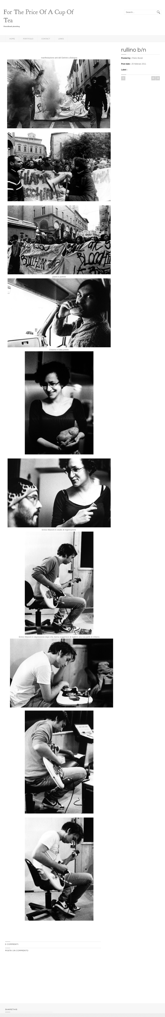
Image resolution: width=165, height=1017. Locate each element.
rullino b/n (133, 50)
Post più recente (153, 78)
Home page (123, 78)
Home (12, 39)
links (61, 39)
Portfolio (28, 39)
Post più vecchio (158, 78)
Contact (45, 39)
